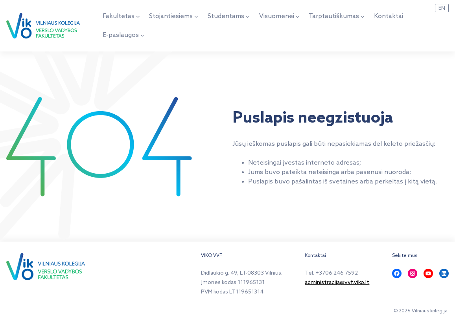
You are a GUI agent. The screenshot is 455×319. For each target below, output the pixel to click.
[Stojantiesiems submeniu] (196, 16)
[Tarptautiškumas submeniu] (363, 16)
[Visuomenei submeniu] (298, 16)
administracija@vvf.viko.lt (337, 282)
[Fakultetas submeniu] (138, 16)
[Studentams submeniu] (248, 16)
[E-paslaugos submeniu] (142, 35)
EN (441, 8)
